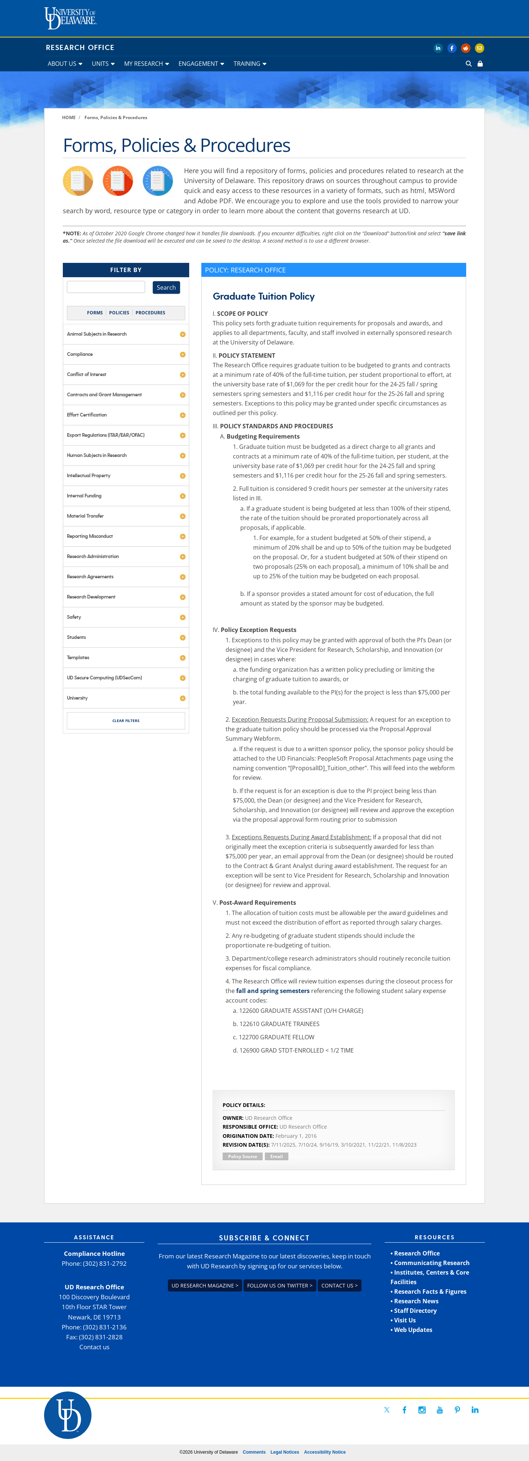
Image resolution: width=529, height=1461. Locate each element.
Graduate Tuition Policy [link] (264, 296)
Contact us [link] (94, 1347)
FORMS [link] (95, 313)
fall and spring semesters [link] (273, 991)
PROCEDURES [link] (150, 313)
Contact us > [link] (339, 1285)
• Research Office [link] (415, 1253)
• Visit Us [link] (403, 1320)
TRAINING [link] (247, 64)
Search (166, 287)
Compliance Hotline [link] (94, 1253)
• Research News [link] (415, 1301)
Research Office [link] (80, 48)
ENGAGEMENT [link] (198, 64)
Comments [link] (254, 1452)
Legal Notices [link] (284, 1452)
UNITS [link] (100, 64)
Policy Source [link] (242, 1156)
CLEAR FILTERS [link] (126, 720)
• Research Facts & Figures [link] (429, 1291)
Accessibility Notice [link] (325, 1452)
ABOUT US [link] (62, 64)
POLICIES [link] (119, 313)
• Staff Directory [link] (414, 1311)
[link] (479, 63)
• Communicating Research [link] (430, 1263)
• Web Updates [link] (411, 1330)
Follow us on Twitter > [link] (280, 1285)
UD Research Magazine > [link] (205, 1285)
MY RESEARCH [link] (143, 64)
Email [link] (276, 1156)
